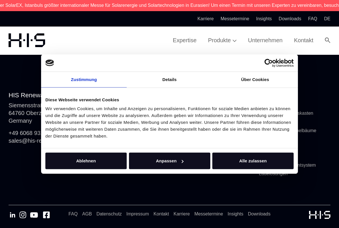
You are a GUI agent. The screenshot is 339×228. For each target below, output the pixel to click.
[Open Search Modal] (327, 40)
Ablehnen (86, 160)
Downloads (259, 213)
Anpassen (170, 160)
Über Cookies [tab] (255, 79)
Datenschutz (109, 213)
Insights (235, 213)
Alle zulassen (253, 160)
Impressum (137, 213)
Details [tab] (169, 79)
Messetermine (208, 213)
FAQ (73, 213)
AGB (87, 213)
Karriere (181, 213)
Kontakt (161, 213)
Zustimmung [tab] (84, 79)
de (327, 18)
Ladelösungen (273, 173)
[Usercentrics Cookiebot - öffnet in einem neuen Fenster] (269, 62)
